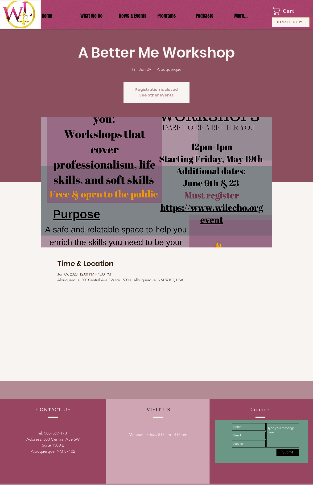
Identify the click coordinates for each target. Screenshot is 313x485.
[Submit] (287, 452)
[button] (287, 11)
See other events (156, 95)
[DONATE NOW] (291, 22)
